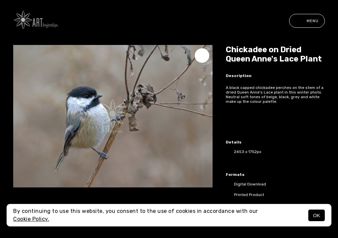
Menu (307, 21)
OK (316, 215)
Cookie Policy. (31, 219)
